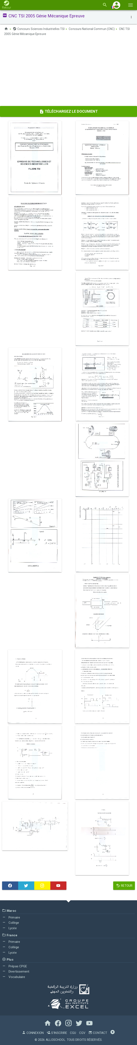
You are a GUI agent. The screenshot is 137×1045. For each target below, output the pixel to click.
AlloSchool (55, 1039)
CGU (73, 1032)
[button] (116, 5)
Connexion (33, 1032)
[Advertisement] (68, 72)
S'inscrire (57, 1032)
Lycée (9, 928)
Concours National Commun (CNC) (92, 29)
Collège (10, 922)
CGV (82, 1032)
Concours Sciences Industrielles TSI (39, 29)
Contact (97, 1032)
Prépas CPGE (14, 966)
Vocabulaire (13, 977)
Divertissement (15, 971)
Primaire (11, 917)
